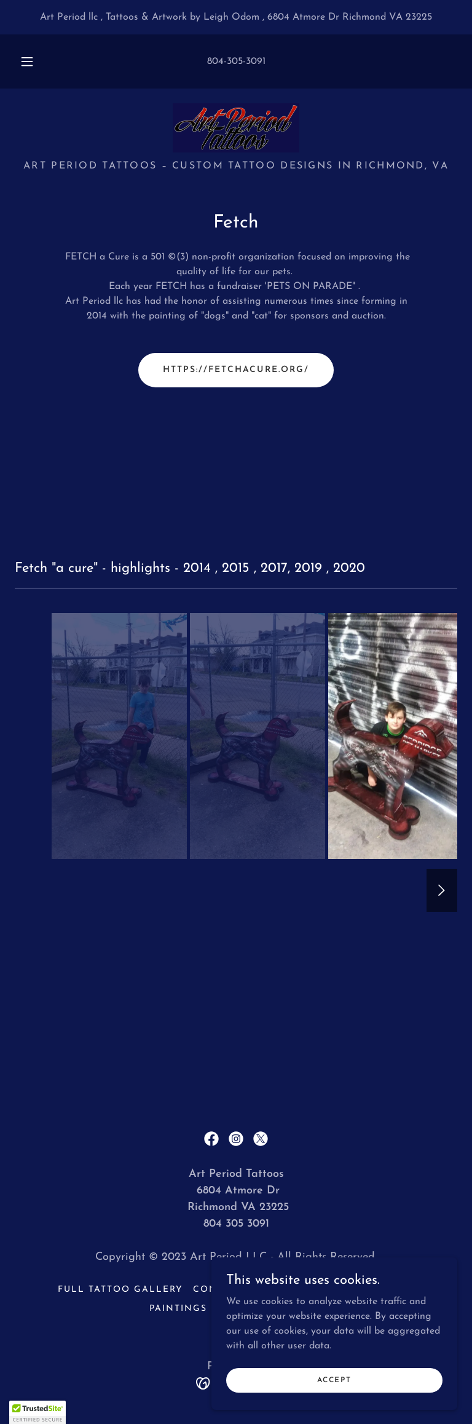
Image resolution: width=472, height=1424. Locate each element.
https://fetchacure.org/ (236, 369)
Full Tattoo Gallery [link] (120, 1289)
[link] (236, 127)
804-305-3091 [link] (236, 61)
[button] (34, 61)
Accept (334, 1379)
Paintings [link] (178, 1308)
